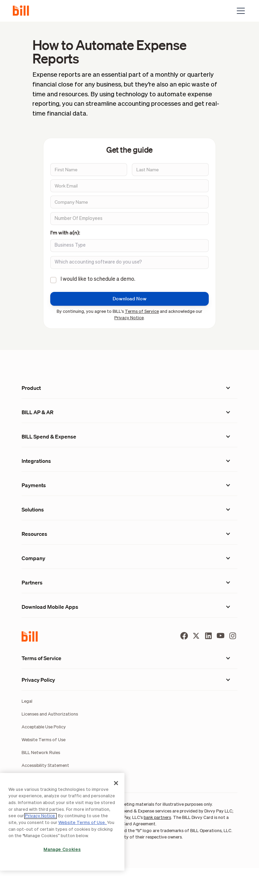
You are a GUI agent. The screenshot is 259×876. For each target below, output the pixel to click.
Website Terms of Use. (82, 823)
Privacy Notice (129, 318)
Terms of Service (142, 311)
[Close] (116, 783)
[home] (23, 10)
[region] (62, 822)
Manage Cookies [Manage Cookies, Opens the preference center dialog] (62, 850)
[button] (239, 11)
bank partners (157, 818)
